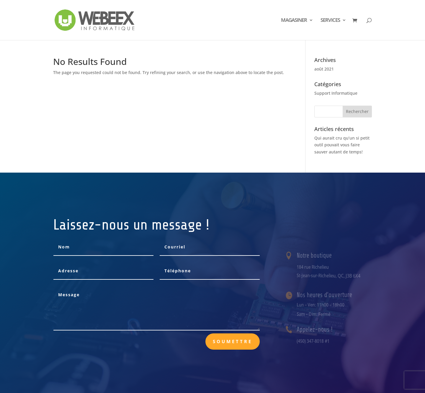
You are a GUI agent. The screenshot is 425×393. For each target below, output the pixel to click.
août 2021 (324, 69)
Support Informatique (335, 93)
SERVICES (330, 20)
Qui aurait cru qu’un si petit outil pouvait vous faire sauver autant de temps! (342, 145)
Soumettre (232, 341)
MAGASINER (294, 20)
